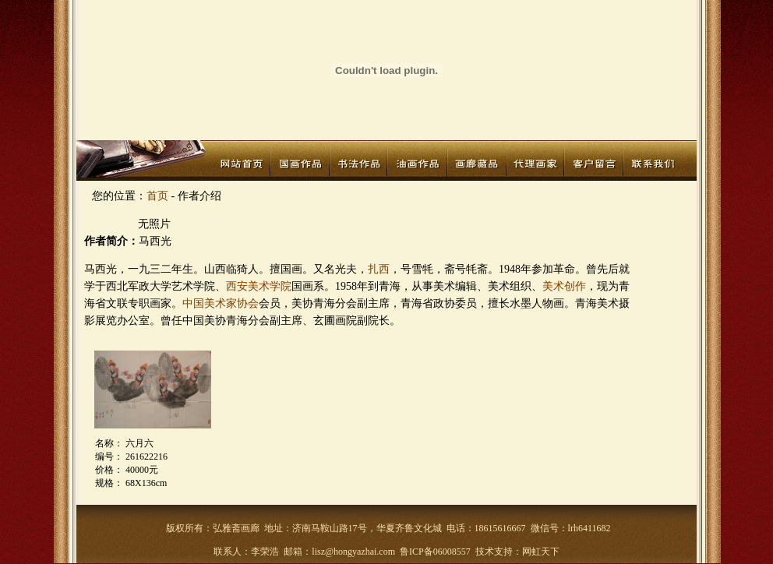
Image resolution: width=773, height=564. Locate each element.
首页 (157, 196)
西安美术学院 (258, 286)
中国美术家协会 (220, 303)
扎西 (379, 269)
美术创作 (564, 286)
